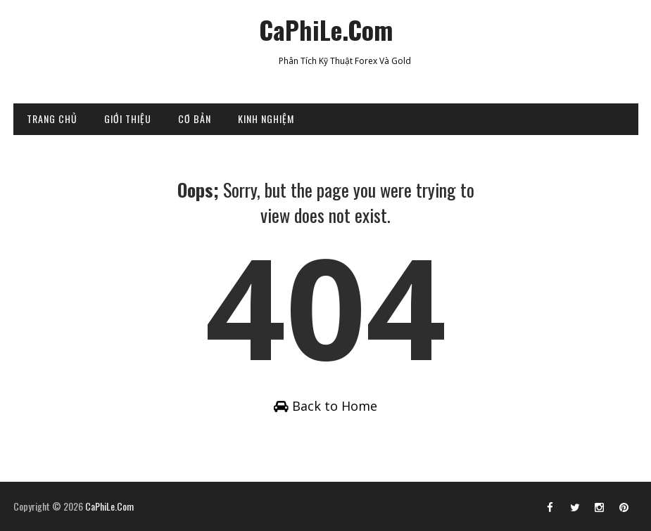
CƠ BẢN (194, 118)
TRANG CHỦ (52, 118)
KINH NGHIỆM (266, 118)
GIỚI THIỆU (127, 118)
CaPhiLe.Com (326, 29)
